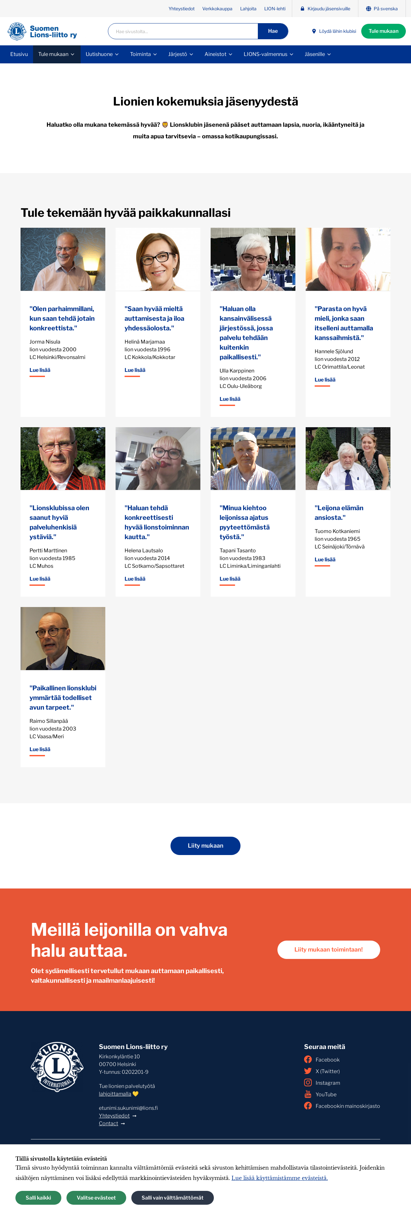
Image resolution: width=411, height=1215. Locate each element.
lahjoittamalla (115, 1094)
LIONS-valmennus (265, 54)
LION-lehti (274, 8)
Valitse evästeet (96, 1198)
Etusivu (19, 54)
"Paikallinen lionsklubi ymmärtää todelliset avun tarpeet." (63, 697)
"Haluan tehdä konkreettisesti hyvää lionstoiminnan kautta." (157, 522)
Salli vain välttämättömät (173, 1198)
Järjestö (177, 54)
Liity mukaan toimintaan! (327, 949)
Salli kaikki (38, 1198)
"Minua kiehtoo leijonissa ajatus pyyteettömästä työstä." (245, 522)
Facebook (322, 1059)
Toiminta (140, 54)
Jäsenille (315, 54)
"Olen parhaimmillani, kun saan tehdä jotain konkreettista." (62, 318)
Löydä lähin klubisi (332, 31)
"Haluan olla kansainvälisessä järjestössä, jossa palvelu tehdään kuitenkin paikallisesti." (246, 333)
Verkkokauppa (217, 8)
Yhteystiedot (182, 8)
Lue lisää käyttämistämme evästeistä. (280, 1178)
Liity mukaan (205, 845)
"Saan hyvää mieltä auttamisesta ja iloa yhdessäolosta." (154, 318)
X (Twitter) (322, 1071)
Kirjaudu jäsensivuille (325, 8)
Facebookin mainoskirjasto (342, 1105)
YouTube (320, 1094)
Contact (108, 1123)
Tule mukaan (383, 31)
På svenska (382, 8)
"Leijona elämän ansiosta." (339, 512)
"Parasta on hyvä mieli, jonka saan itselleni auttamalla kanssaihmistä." (344, 323)
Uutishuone (99, 54)
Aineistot (215, 54)
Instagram (322, 1082)
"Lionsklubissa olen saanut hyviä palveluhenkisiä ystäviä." (59, 522)
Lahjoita (248, 8)
